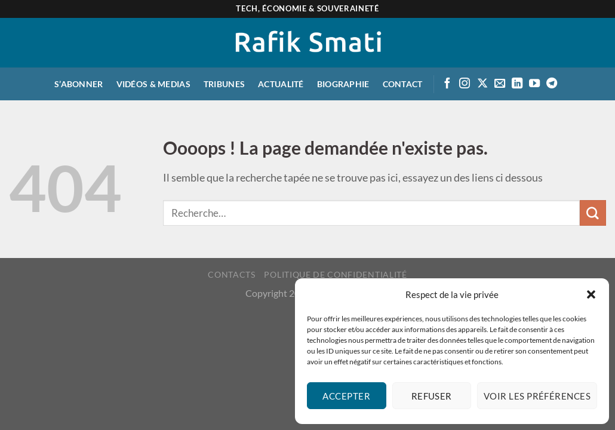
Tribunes (224, 84)
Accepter (346, 396)
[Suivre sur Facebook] (447, 84)
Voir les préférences (537, 396)
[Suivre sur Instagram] (464, 84)
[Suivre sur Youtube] (534, 84)
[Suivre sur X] (482, 84)
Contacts (231, 274)
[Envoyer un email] (499, 84)
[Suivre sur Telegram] (551, 84)
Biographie (343, 84)
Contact (403, 84)
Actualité (281, 84)
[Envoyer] (593, 213)
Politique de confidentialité (335, 274)
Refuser (431, 396)
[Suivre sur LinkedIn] (517, 84)
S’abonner (78, 84)
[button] (591, 294)
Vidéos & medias (153, 84)
